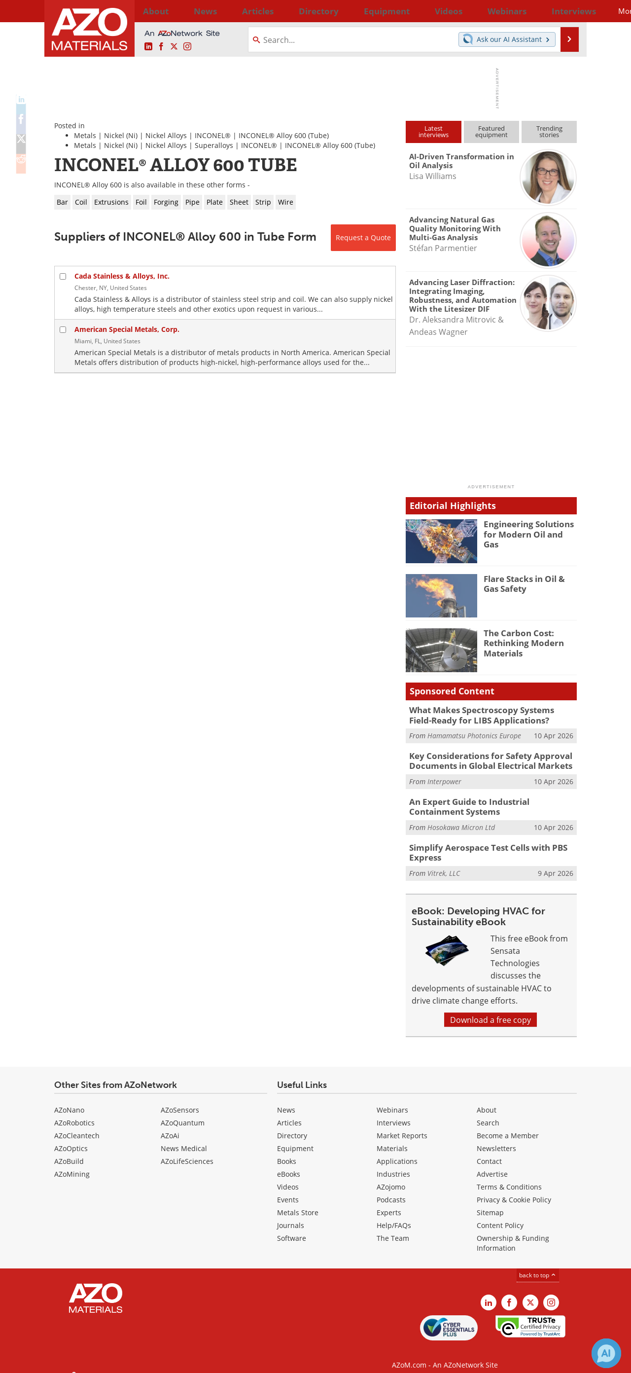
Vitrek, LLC (443, 863)
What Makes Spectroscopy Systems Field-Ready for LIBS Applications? (485, 714)
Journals (290, 1216)
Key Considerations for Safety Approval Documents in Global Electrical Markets (483, 757)
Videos (288, 1177)
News (286, 1100)
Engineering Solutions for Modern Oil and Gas (530, 528)
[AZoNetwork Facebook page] (161, 46)
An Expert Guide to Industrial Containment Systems (489, 801)
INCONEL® (213, 135)
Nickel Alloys (166, 135)
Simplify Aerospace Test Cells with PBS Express (481, 844)
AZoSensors (180, 1100)
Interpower (444, 777)
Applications (397, 1151)
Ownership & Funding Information (513, 1233)
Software (291, 1228)
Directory (289, 11)
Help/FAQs (394, 1216)
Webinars (392, 1100)
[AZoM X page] (174, 46)
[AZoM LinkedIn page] (148, 46)
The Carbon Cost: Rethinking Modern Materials (520, 641)
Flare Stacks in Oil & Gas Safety (528, 583)
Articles (289, 1113)
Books (286, 1151)
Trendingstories (549, 131)
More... (564, 11)
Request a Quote (363, 237)
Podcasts (391, 1190)
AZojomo (391, 1177)
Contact (489, 1151)
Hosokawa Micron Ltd (461, 820)
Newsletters (496, 1139)
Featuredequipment (491, 131)
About (486, 1100)
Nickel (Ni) (121, 135)
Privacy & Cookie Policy (514, 1190)
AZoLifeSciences (187, 1151)
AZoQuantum (183, 1113)
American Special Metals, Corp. (126, 329)
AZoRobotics (74, 1113)
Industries (393, 1164)
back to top (538, 1265)
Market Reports (402, 1126)
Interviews (394, 1113)
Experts (389, 1203)
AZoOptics (71, 1139)
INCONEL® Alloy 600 (272, 135)
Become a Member (508, 1126)
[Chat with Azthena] (606, 1353)
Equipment (295, 1139)
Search (488, 1113)
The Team (393, 1228)
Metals (85, 135)
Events (288, 1190)
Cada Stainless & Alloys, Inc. (122, 276)
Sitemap (490, 1203)
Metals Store (297, 1203)
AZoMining (72, 1164)
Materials (392, 1139)
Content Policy (500, 1216)
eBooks (288, 1164)
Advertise (492, 1164)
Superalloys (214, 145)
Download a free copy (490, 1010)
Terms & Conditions (509, 1177)
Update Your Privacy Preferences (129, 1360)
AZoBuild (69, 1151)
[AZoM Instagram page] (187, 46)
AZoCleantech (77, 1126)
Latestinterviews (434, 131)
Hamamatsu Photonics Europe (474, 733)
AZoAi (170, 1126)
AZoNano (69, 1100)
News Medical (184, 1139)
